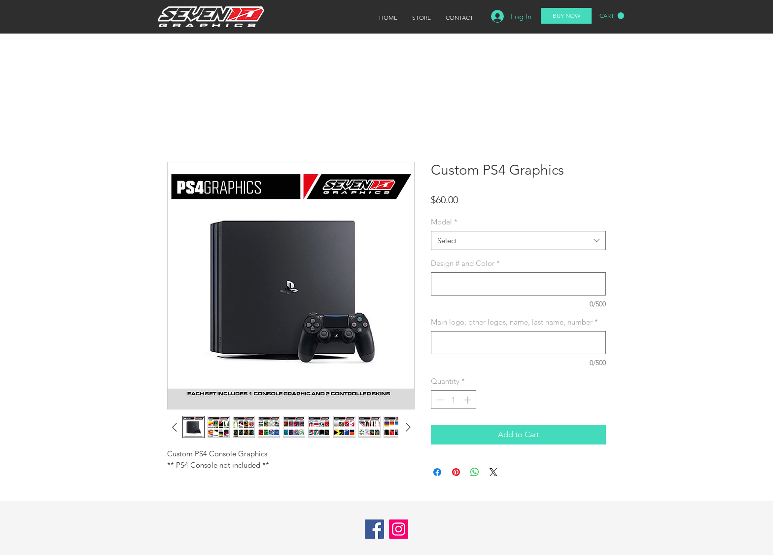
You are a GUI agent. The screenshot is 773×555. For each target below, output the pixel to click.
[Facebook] (374, 529)
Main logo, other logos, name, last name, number (514, 322)
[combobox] (518, 240)
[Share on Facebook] (437, 472)
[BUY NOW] (566, 16)
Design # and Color (465, 263)
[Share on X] (493, 472)
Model (444, 221)
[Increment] (468, 400)
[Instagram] (398, 529)
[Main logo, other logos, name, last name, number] (518, 342)
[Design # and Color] (518, 284)
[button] (611, 15)
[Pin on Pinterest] (456, 472)
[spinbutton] (454, 400)
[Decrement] (439, 400)
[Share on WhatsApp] (475, 472)
